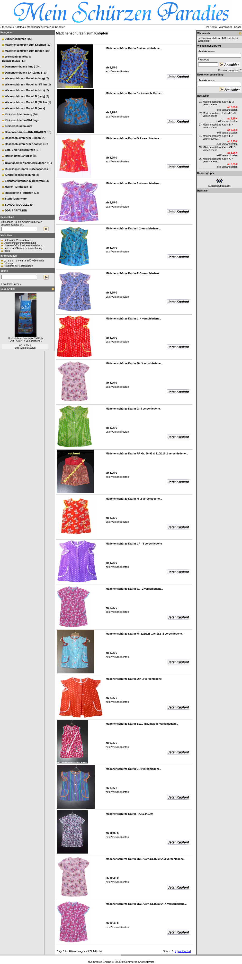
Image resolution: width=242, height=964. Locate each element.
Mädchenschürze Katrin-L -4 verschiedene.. (218, 137)
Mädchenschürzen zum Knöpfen (46, 26)
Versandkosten (27, 347)
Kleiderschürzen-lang (18, 114)
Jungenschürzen (15, 38)
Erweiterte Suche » (11, 284)
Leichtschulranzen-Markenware (25, 180)
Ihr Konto (211, 26)
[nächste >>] (184, 951)
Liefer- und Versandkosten (18, 240)
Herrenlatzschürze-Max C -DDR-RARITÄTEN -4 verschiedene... (25, 339)
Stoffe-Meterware (16, 198)
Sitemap (8, 263)
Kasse (238, 26)
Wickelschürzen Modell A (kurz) (25, 90)
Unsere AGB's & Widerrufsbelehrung (23, 245)
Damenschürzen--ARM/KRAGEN (25, 132)
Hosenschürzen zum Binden (23, 137)
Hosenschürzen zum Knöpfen (24, 144)
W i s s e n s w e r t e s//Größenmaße (24, 260)
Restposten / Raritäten (19, 192)
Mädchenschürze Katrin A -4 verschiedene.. (218, 160)
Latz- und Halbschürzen (20, 149)
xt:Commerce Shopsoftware (137, 961)
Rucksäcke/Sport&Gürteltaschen (25, 169)
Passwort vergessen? (230, 70)
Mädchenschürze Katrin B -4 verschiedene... (218, 126)
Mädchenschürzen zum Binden (24, 50)
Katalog (19, 26)
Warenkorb (225, 26)
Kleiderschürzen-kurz (18, 126)
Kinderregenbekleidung (20, 174)
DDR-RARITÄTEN (16, 210)
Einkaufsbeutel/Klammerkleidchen (24, 162)
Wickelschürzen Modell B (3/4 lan (26, 102)
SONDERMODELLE (17, 204)
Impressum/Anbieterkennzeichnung (23, 248)
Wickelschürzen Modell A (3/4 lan (26, 84)
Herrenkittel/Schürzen (19, 155)
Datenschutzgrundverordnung (20, 243)
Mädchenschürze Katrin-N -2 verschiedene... (218, 103)
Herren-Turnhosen (16, 186)
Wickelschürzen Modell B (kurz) (25, 108)
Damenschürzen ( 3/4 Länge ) (23, 72)
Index (7, 251)
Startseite (6, 26)
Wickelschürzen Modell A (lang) (25, 78)
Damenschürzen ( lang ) (20, 66)
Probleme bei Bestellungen (18, 266)
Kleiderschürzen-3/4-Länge (22, 120)
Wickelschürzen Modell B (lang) (25, 96)
